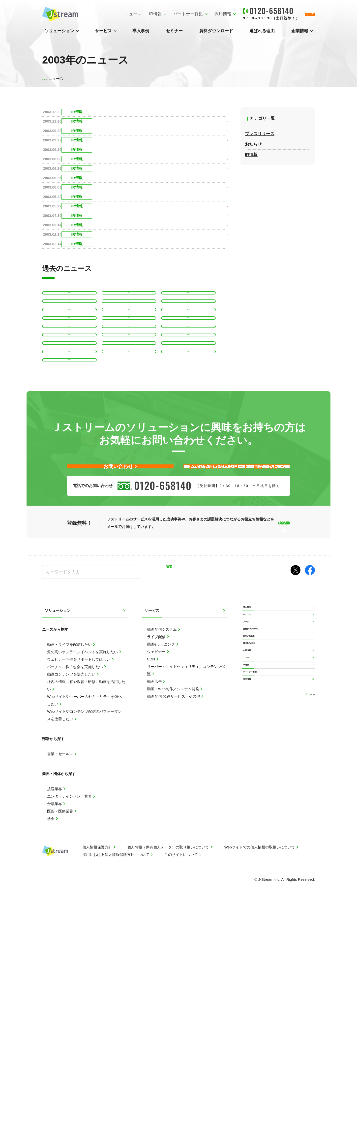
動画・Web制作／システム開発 (173, 919)
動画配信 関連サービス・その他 (174, 926)
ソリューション (59, 31)
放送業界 (55, 1019)
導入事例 (140, 31)
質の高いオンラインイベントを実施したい (83, 882)
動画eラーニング (161, 874)
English (308, 1000)
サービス (103, 31)
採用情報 (181, 14)
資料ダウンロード (216, 31)
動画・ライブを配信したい (70, 875)
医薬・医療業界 (60, 1041)
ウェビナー (157, 882)
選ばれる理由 (262, 31)
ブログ (249, 869)
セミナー (174, 31)
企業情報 (299, 31)
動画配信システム (162, 859)
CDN (151, 889)
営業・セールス (60, 984)
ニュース (92, 14)
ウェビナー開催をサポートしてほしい (79, 889)
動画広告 (155, 912)
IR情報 (114, 14)
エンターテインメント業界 (70, 1026)
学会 (51, 1049)
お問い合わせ (255, 897)
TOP (46, 78)
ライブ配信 (157, 867)
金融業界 (55, 1034)
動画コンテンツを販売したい (71, 904)
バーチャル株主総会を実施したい (75, 897)
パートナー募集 (147, 14)
